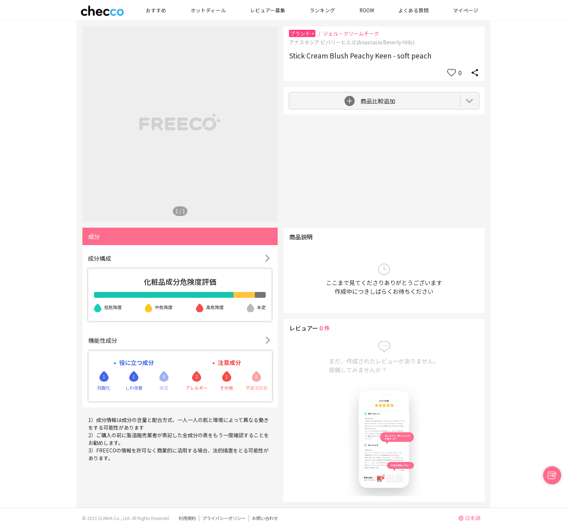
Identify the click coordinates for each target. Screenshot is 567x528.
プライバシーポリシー (224, 518)
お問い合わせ (265, 518)
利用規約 (187, 518)
